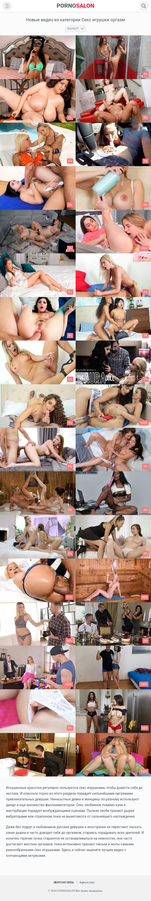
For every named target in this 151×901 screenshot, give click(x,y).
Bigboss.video (87, 882)
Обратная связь (64, 882)
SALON (76, 6)
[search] (144, 6)
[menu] (7, 6)
